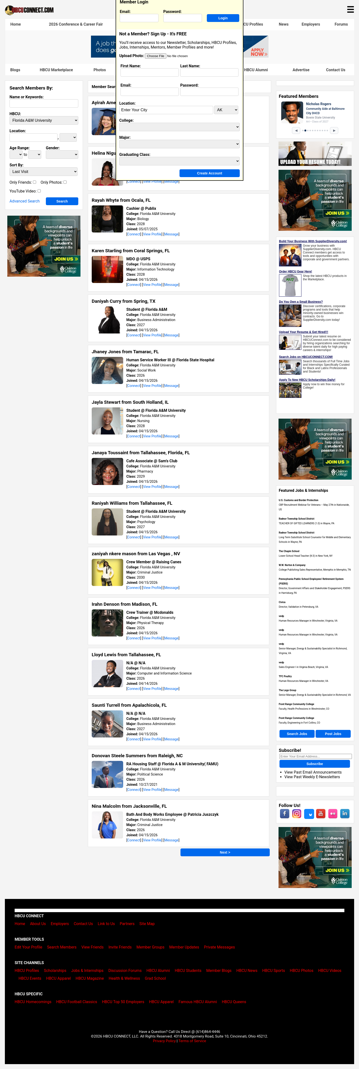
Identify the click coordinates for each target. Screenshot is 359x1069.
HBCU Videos (329, 970)
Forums (341, 24)
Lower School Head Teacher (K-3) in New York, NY (306, 556)
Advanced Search (25, 201)
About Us (38, 923)
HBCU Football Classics (76, 1001)
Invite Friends (120, 947)
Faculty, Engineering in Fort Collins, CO (299, 722)
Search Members (62, 947)
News (284, 24)
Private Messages (219, 947)
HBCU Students (188, 970)
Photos (99, 70)
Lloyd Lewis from (126, 654)
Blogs (15, 70)
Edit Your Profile (28, 947)
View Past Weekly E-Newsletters (312, 777)
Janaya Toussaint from (141, 452)
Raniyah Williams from (132, 503)
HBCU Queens (234, 1001)
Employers (311, 24)
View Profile (152, 182)
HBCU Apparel (58, 978)
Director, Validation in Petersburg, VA (298, 606)
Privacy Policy (164, 1041)
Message (171, 182)
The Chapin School (289, 551)
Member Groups (151, 947)
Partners (127, 923)
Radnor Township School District (296, 518)
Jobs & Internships (87, 970)
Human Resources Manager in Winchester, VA (303, 681)
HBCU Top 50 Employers (123, 1001)
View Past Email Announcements (313, 772)
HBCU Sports (273, 970)
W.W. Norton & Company (292, 565)
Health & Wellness (124, 978)
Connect (133, 182)
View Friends (92, 947)
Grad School (155, 978)
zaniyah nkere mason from (136, 553)
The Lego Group (287, 690)
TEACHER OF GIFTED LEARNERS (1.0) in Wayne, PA (306, 523)
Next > (225, 852)
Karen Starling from (131, 250)
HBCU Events (30, 978)
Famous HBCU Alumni (248, 70)
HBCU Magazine (90, 978)
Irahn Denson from (124, 604)
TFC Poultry (285, 676)
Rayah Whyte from (121, 200)
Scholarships (55, 970)
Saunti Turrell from (129, 705)
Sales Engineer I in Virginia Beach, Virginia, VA (303, 667)
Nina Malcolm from (129, 806)
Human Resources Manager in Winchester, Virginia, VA (308, 620)
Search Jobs (297, 734)
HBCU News (246, 970)
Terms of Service (192, 1041)
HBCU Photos (301, 970)
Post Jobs (333, 734)
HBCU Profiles (250, 24)
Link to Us (106, 923)
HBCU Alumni (158, 970)
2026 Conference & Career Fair (76, 24)
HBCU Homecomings (33, 1001)
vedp (281, 616)
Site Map (147, 923)
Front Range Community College (296, 704)
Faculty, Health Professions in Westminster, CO (304, 708)
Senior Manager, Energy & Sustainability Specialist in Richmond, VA (315, 695)
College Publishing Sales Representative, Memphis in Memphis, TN (315, 569)
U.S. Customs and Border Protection (298, 500)
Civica (282, 602)
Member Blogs (219, 970)
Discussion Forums (125, 970)
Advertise (301, 70)
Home (15, 24)
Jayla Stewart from (130, 402)
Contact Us (335, 70)
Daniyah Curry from (123, 301)
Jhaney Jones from (125, 351)
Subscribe (315, 764)
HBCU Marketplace (56, 70)
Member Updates (184, 947)
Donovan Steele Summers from (137, 755)
